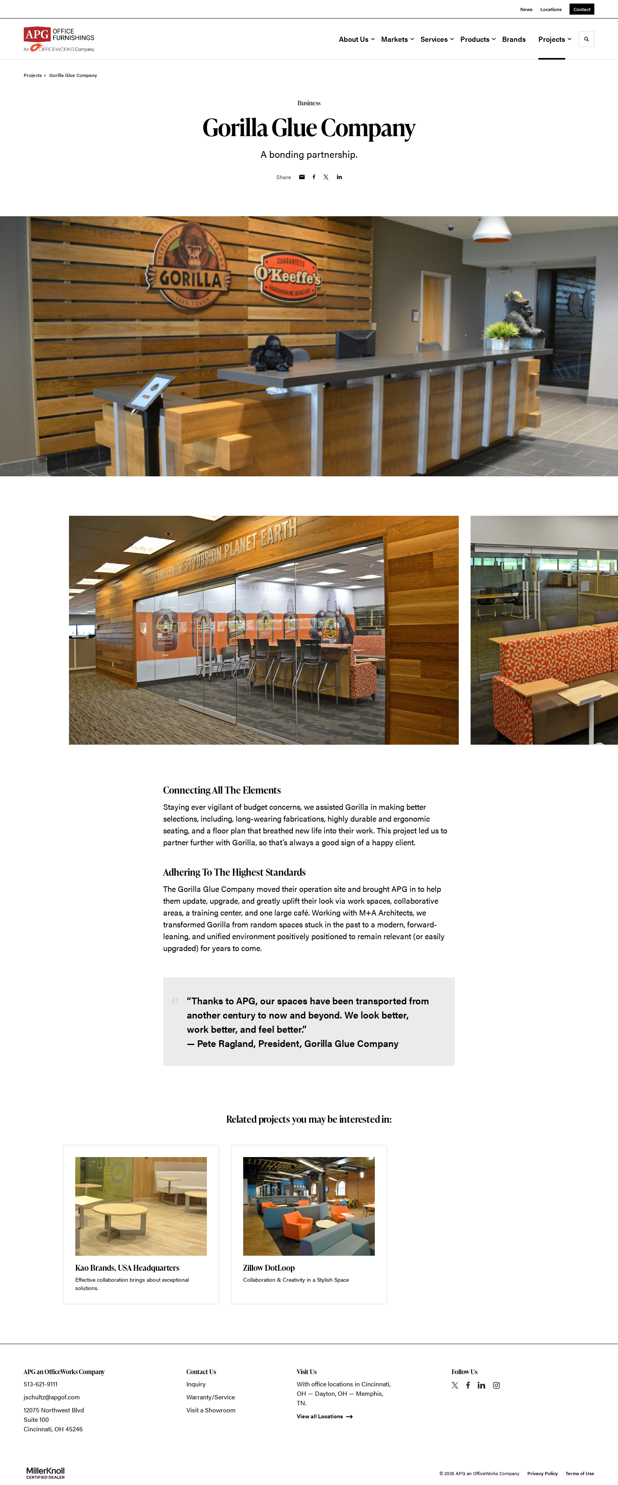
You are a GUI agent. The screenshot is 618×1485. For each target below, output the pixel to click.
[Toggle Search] (586, 39)
